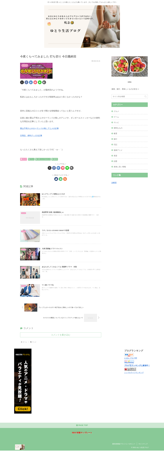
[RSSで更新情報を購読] (65, 179)
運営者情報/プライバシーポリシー (123, 445)
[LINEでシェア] (40, 82)
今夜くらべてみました (43, 159)
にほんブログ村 (129, 359)
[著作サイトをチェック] (56, 179)
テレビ (23, 159)
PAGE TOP (82, 427)
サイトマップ (143, 445)
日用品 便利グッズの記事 (31, 135)
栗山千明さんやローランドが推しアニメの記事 (40, 128)
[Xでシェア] (22, 82)
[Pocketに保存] (35, 82)
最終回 (54, 159)
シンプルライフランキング (133, 373)
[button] (44, 82)
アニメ (31, 159)
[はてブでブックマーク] (31, 82)
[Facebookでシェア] (26, 82)
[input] (129, 96)
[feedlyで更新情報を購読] (60, 179)
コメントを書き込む (60, 336)
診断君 (114, 183)
